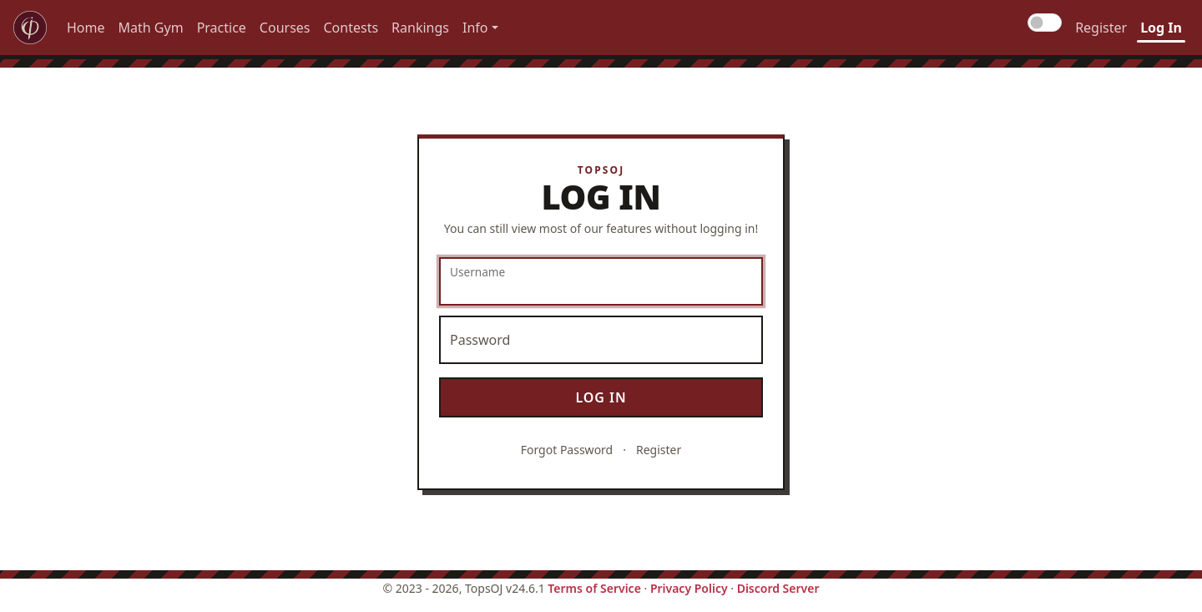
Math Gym (151, 27)
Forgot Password (567, 450)
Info (475, 27)
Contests (351, 27)
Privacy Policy (689, 588)
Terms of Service (594, 588)
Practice (221, 27)
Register (1101, 27)
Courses (285, 27)
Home (86, 27)
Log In (1161, 27)
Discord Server (778, 588)
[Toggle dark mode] (1045, 22)
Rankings (420, 27)
